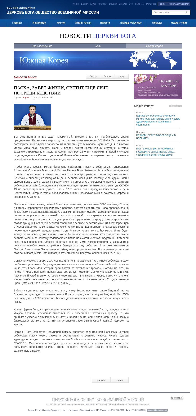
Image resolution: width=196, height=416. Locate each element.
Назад (121, 76)
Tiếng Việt (139, 4)
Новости (105, 22)
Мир (97, 46)
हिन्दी (131, 4)
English (84, 4)
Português (151, 4)
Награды (157, 22)
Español (123, 4)
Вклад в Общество (131, 22)
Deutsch (113, 4)
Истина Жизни (83, 22)
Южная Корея (154, 46)
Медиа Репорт (179, 22)
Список (107, 76)
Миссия (61, 22)
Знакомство (39, 22)
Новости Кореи (25, 77)
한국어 (76, 4)
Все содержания (42, 46)
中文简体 (103, 4)
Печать (93, 76)
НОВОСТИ (98, 35)
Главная (17, 22)
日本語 (93, 4)
